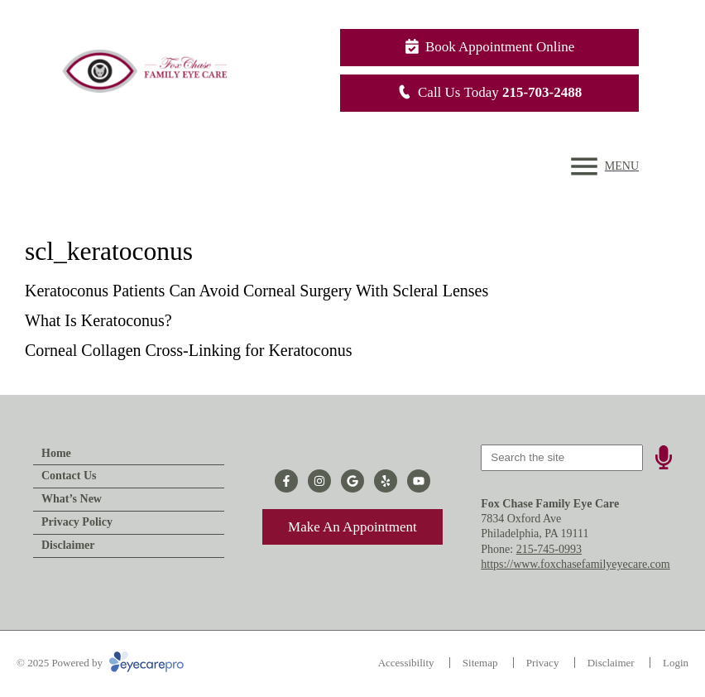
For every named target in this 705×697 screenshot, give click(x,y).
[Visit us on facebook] (286, 481)
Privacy (542, 662)
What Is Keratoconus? (98, 320)
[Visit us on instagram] (319, 481)
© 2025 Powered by (100, 662)
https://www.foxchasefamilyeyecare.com (575, 564)
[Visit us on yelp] (385, 481)
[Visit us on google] (352, 481)
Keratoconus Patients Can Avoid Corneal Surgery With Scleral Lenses (256, 290)
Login (675, 662)
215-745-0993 (549, 549)
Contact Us (69, 475)
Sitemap (480, 662)
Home (56, 453)
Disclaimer (68, 545)
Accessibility (406, 662)
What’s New (71, 499)
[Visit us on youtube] (418, 481)
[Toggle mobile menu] (603, 166)
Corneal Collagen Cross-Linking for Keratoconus (188, 350)
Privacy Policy (77, 522)
